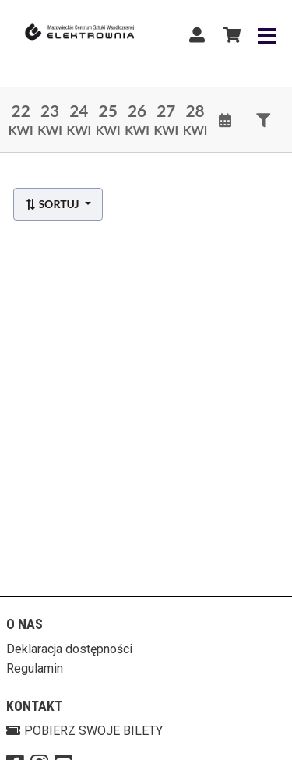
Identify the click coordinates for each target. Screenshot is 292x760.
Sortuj (53, 203)
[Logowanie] (197, 35)
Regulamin (34, 668)
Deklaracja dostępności (69, 649)
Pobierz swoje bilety (84, 730)
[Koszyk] (229, 35)
